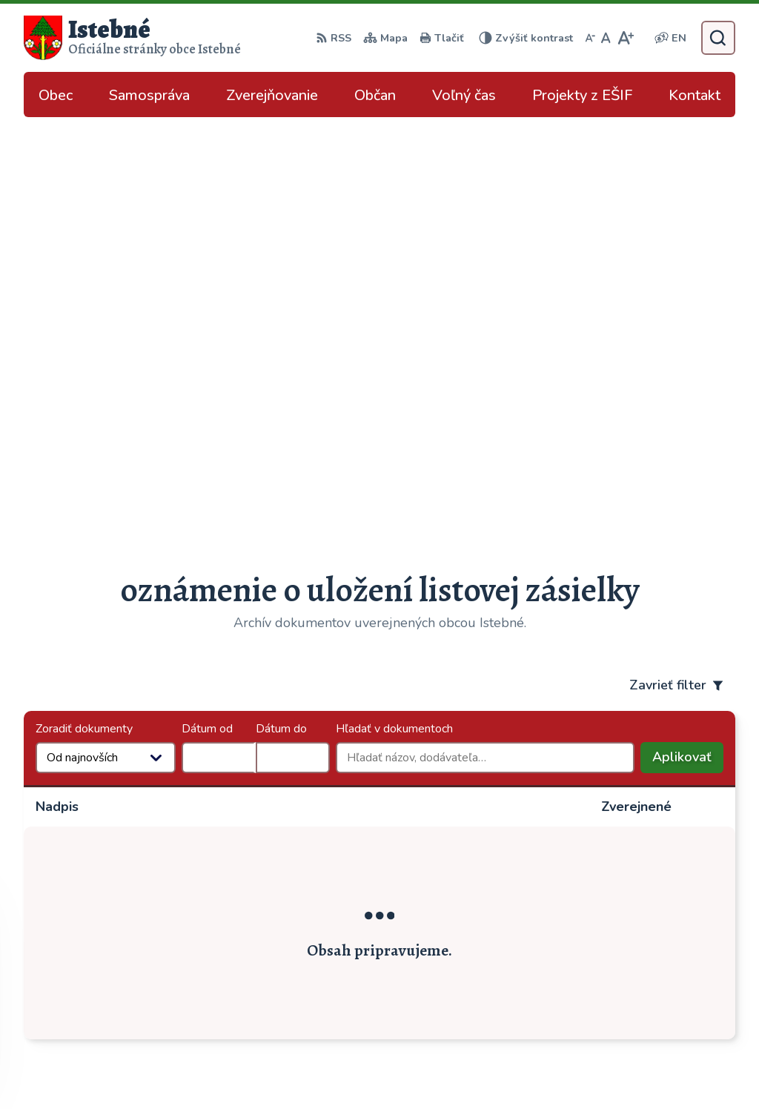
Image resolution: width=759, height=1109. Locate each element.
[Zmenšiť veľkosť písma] (590, 37)
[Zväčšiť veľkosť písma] (625, 37)
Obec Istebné (452, 1068)
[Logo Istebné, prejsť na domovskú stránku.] (132, 38)
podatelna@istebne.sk (639, 941)
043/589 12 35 (620, 905)
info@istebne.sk (621, 923)
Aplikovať (687, 347)
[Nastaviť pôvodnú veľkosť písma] (606, 37)
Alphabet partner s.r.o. (257, 1068)
